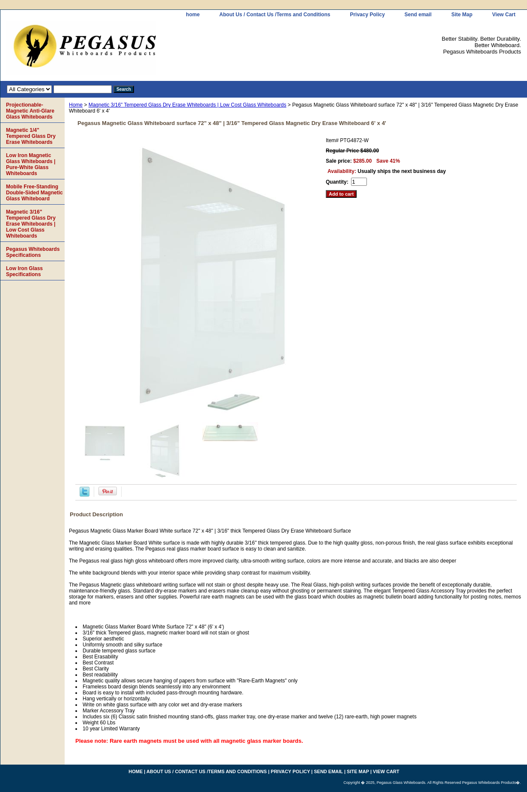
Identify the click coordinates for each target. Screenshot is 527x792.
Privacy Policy (367, 15)
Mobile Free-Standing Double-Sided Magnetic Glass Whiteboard (34, 193)
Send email (418, 15)
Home (76, 105)
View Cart (503, 15)
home (192, 15)
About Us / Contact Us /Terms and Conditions (274, 15)
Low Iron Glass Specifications (24, 271)
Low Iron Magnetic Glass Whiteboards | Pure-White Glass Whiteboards (30, 164)
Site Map (461, 15)
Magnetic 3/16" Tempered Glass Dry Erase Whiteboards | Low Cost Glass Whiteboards (187, 105)
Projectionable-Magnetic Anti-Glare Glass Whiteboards (30, 111)
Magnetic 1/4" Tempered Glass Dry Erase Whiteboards (31, 136)
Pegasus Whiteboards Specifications (33, 252)
